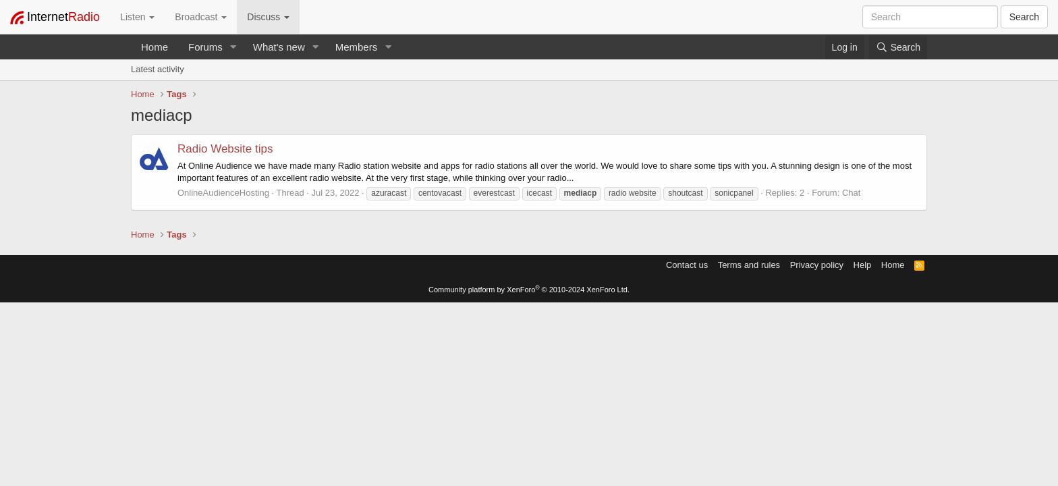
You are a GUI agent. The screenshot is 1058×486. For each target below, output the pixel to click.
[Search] (898, 47)
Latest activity (157, 69)
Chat (851, 193)
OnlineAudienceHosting (223, 193)
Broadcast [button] (201, 16)
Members (356, 47)
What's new (279, 47)
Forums (205, 47)
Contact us (687, 265)
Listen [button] (137, 16)
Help (863, 265)
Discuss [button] (268, 16)
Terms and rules (749, 265)
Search (1024, 16)
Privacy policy (816, 265)
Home (154, 47)
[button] (233, 46)
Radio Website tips (225, 148)
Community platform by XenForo (529, 290)
